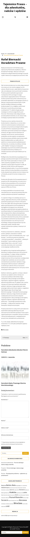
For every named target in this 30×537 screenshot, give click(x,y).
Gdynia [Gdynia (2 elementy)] (7, 487)
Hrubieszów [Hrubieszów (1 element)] (3, 489)
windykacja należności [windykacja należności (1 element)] (9, 503)
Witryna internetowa (7, 435)
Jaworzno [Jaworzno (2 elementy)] (11, 489)
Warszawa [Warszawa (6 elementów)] (23, 500)
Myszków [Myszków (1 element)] (5, 495)
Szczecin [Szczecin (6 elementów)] (4, 500)
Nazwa (3, 420)
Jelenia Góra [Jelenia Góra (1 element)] (16, 489)
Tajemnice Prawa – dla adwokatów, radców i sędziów (15, 7)
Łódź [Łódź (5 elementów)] (7, 506)
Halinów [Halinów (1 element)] (24, 487)
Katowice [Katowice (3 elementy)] (22, 490)
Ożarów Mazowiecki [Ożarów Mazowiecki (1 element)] (21, 495)
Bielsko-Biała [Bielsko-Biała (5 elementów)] (11, 485)
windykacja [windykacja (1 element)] (3, 503)
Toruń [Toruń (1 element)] (15, 500)
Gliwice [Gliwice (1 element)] (11, 487)
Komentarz (4, 399)
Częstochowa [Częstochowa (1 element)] (24, 485)
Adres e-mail (5, 428)
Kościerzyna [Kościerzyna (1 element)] (7, 492)
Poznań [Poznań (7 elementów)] (12, 497)
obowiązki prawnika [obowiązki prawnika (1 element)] (11, 495)
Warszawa (5, 330)
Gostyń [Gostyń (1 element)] (13, 487)
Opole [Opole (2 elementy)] (16, 495)
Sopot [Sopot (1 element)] (27, 497)
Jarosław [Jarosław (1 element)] (7, 489)
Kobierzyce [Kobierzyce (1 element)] (27, 489)
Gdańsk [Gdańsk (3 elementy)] (3, 487)
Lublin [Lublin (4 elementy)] (25, 492)
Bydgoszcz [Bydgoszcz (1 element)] (20, 485)
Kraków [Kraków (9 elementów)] (13, 492)
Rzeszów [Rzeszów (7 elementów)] (19, 497)
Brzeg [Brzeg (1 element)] (17, 485)
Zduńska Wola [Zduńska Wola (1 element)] (24, 503)
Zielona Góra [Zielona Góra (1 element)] (3, 506)
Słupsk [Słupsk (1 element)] (9, 500)
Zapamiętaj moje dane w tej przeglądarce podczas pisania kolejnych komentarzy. (13, 443)
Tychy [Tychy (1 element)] (18, 500)
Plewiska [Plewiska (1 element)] (7, 497)
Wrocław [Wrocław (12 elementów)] (18, 503)
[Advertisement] (15, 35)
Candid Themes (15, 529)
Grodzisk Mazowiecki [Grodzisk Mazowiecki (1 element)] (19, 487)
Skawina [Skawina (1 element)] (24, 497)
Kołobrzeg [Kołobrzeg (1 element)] (3, 492)
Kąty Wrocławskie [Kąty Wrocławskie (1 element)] (19, 492)
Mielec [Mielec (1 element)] (2, 495)
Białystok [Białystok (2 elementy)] (3, 485)
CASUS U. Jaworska (8, 357)
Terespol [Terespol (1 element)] (12, 500)
